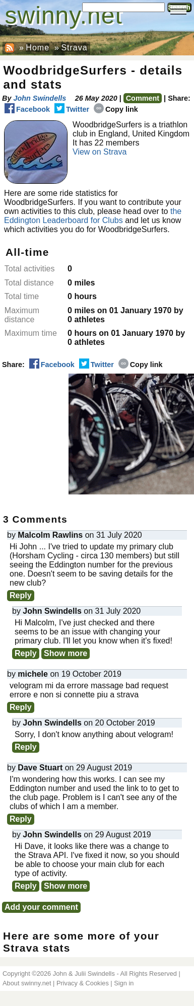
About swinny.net (27, 983)
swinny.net (63, 15)
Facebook (27, 109)
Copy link (116, 109)
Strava (74, 47)
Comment (142, 98)
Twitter (71, 109)
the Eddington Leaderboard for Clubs (92, 216)
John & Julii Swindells (84, 973)
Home (37, 47)
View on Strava (99, 152)
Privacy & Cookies (82, 983)
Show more (65, 653)
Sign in (124, 983)
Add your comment (41, 907)
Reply (21, 595)
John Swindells (39, 98)
